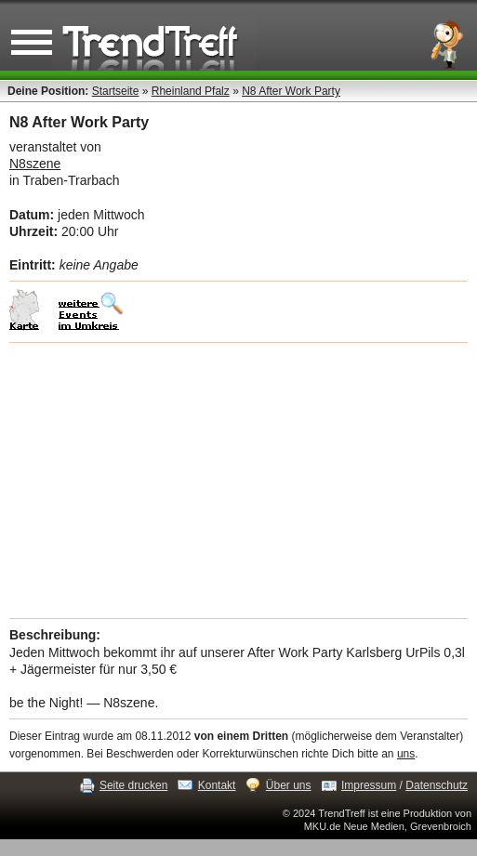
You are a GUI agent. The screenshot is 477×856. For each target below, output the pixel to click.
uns (406, 753)
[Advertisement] (238, 480)
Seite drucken (133, 785)
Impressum (368, 785)
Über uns (288, 785)
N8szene (34, 163)
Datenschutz (436, 785)
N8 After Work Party (291, 91)
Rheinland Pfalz (191, 91)
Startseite (115, 91)
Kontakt (217, 785)
